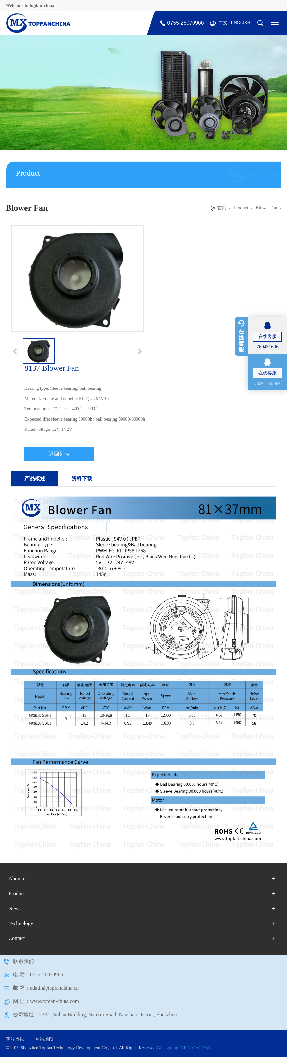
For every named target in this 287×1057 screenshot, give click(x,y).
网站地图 (44, 1039)
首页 (221, 207)
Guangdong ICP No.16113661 (184, 1047)
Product (241, 207)
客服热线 (15, 1039)
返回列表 (59, 454)
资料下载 (81, 478)
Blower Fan (266, 207)
